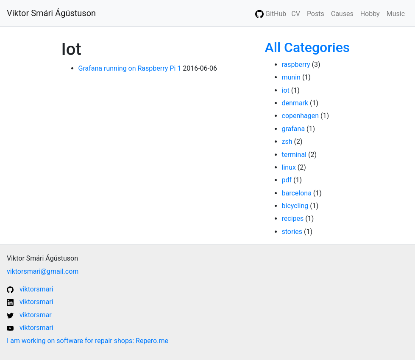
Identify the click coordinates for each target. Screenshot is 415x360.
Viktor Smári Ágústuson (51, 13)
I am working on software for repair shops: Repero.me (87, 341)
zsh (287, 141)
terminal (294, 155)
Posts (315, 14)
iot (286, 90)
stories (292, 232)
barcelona (297, 193)
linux (289, 167)
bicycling (295, 206)
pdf (287, 180)
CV (295, 14)
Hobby (370, 14)
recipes (293, 218)
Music (396, 14)
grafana (293, 129)
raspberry (296, 64)
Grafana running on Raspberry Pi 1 (129, 68)
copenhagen (300, 116)
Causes (342, 14)
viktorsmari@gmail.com (42, 271)
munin (291, 77)
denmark (295, 103)
